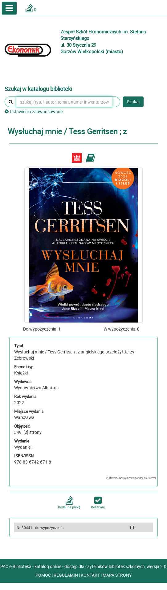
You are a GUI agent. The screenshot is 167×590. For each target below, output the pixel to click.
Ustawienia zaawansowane (34, 111)
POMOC (43, 575)
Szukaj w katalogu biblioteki (38, 89)
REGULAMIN (66, 575)
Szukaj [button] (133, 102)
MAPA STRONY (117, 575)
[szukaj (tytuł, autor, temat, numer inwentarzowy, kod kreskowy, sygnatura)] (64, 101)
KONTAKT (91, 575)
